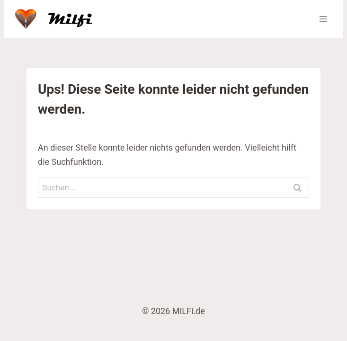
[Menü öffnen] (323, 18)
